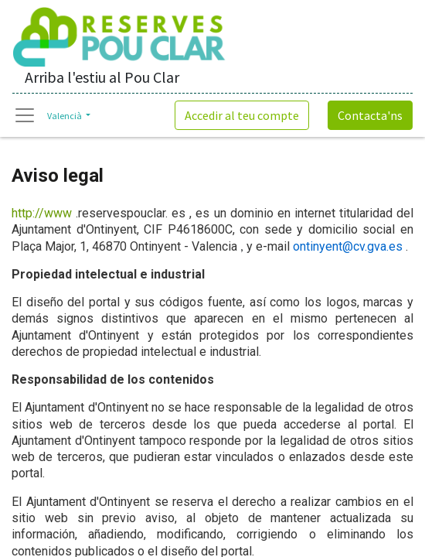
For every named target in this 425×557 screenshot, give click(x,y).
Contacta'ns (370, 115)
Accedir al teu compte (242, 115)
